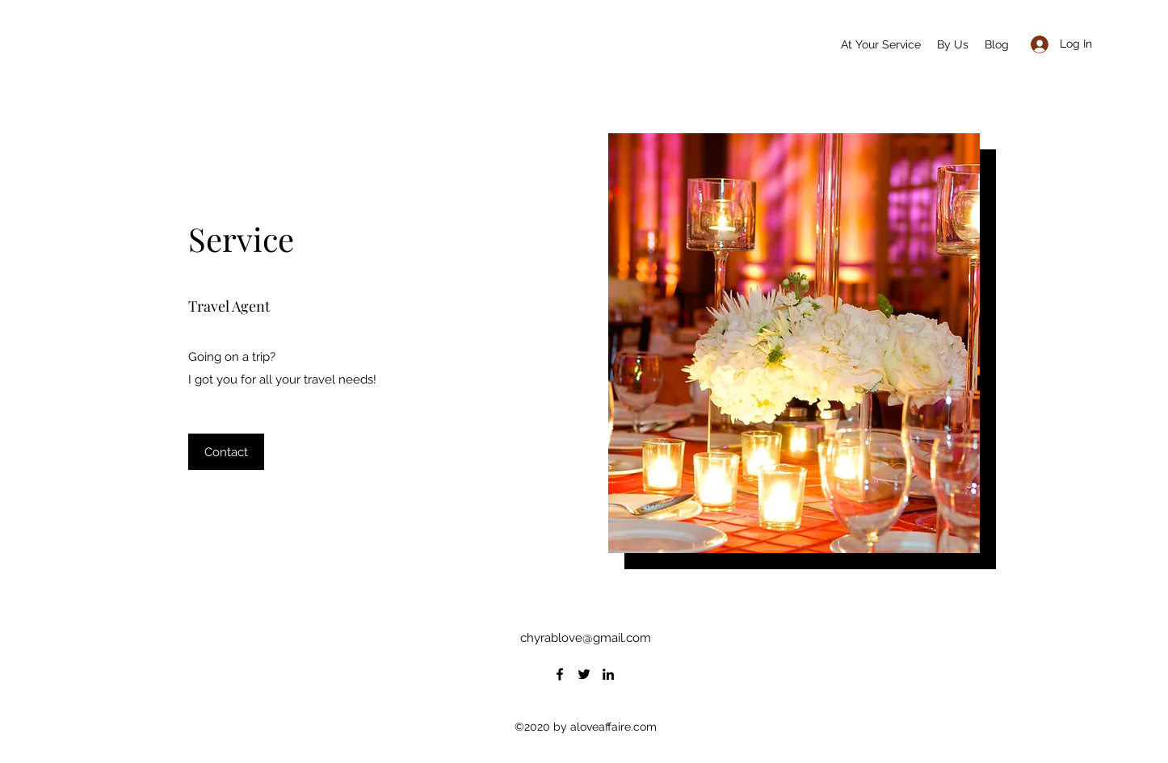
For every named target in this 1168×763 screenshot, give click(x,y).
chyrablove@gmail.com (585, 638)
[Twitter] (584, 674)
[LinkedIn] (608, 674)
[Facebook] (560, 674)
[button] (226, 452)
